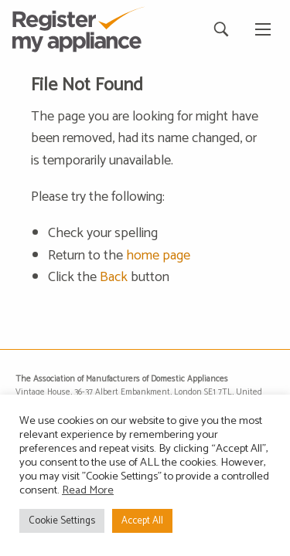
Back (114, 277)
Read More (88, 490)
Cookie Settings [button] (62, 521)
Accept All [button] (142, 521)
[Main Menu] (263, 29)
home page (158, 255)
